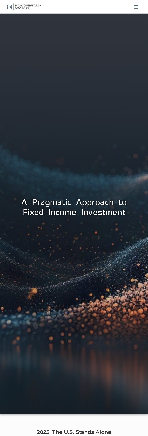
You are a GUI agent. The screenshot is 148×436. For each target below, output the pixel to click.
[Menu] (136, 7)
